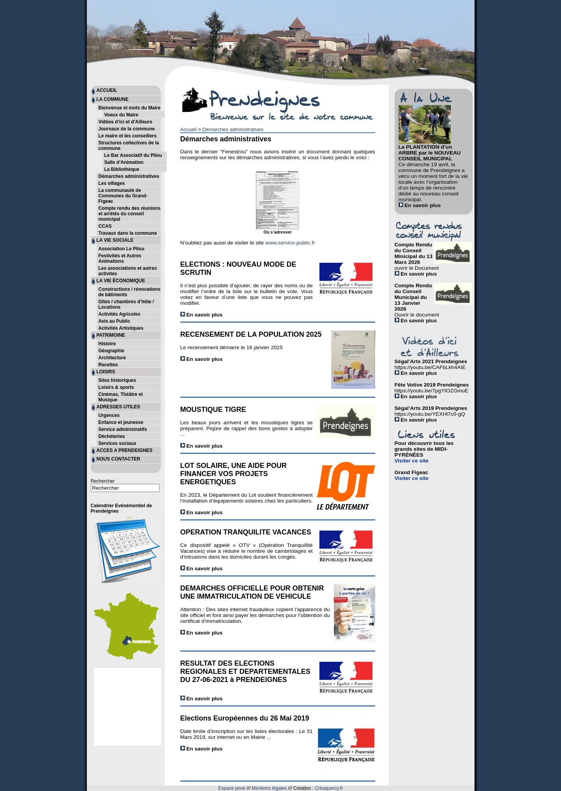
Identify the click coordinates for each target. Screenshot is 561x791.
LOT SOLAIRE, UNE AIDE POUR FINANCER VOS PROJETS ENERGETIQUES (233, 474)
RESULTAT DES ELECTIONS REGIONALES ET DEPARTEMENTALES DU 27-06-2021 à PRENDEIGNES (245, 671)
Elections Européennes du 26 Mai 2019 (244, 718)
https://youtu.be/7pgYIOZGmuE (432, 391)
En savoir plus (201, 315)
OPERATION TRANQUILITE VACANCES (245, 532)
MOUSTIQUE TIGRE (213, 409)
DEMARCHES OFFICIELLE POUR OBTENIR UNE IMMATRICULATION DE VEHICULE (252, 592)
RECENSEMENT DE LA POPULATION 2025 (251, 334)
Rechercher (103, 481)
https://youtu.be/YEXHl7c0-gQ (430, 414)
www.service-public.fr (290, 243)
